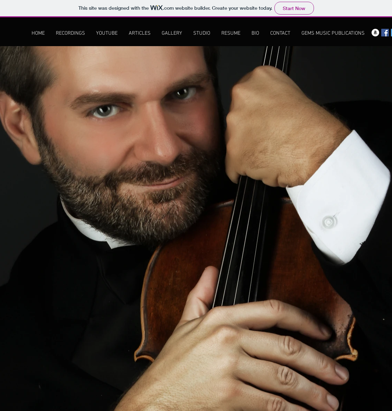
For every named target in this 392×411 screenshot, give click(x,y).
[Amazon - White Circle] (375, 32)
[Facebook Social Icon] (385, 32)
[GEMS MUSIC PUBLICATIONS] (333, 33)
